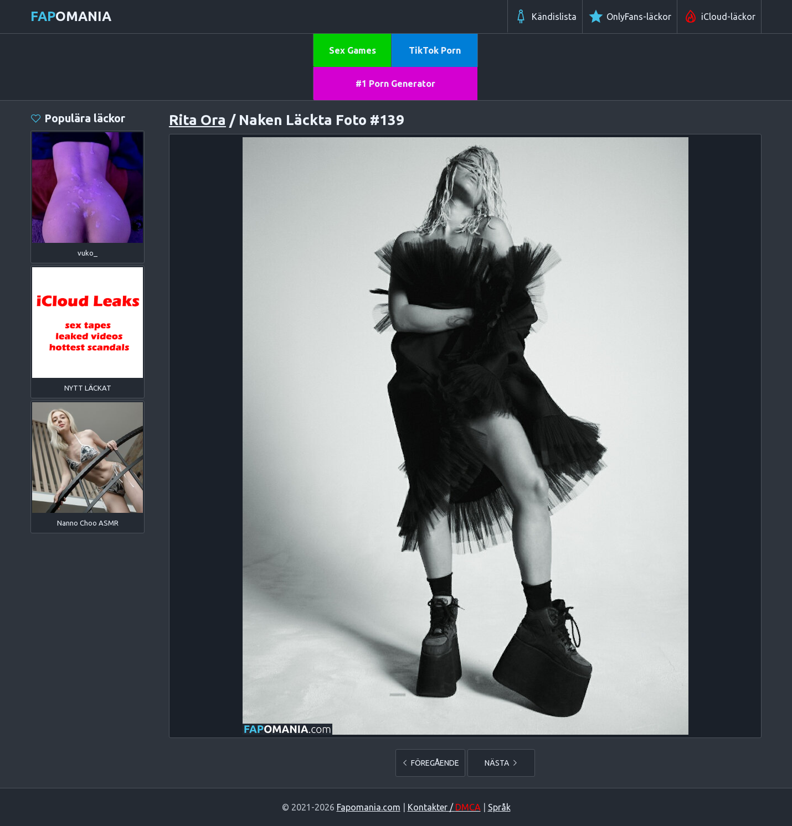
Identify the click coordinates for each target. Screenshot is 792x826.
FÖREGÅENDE (430, 763)
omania (70, 16)
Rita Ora (197, 120)
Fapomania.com (368, 807)
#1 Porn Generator (395, 84)
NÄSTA (501, 763)
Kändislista (545, 16)
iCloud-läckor (719, 16)
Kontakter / (444, 807)
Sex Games (352, 50)
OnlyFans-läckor (629, 16)
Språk (499, 807)
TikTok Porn (435, 50)
